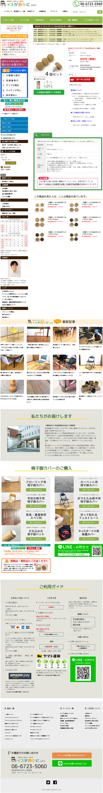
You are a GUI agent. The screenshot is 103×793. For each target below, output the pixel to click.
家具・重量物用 (72, 20)
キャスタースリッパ (35, 727)
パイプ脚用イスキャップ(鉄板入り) (40, 720)
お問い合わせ (6, 206)
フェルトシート (9, 739)
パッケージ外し (64, 723)
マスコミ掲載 (6, 197)
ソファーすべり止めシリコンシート (40, 739)
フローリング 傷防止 (8, 312)
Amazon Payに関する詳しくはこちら (18, 692)
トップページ (8, 11)
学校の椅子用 (39, 20)
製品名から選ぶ (6, 123)
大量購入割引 (64, 716)
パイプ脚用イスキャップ (37, 723)
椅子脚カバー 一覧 (19, 11)
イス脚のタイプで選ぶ (8, 119)
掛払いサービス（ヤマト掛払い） (69, 718)
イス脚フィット (9, 714)
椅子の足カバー (6, 314)
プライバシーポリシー (91, 718)
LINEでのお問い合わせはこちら (75, 764)
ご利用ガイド (31, 11)
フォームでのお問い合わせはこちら (72, 755)
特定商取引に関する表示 (91, 721)
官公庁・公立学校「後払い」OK (11, 145)
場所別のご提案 (6, 131)
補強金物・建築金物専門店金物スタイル (14, 302)
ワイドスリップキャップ (11, 727)
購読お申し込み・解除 (8, 213)
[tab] (43, 135)
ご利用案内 (5, 204)
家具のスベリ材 (34, 733)
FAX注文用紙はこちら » (51, 634)
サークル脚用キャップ (36, 714)
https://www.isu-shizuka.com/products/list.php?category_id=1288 (90, 67)
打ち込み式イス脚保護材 (55, 29)
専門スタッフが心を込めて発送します (49, 675)
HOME (35, 29)
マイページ (53, 11)
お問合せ (65, 11)
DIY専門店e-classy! (8, 291)
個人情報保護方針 (7, 194)
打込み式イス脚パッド (11, 730)
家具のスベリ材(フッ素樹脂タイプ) (40, 736)
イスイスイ (8, 733)
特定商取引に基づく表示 (9, 191)
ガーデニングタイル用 (68, 35)
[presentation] (43, 135)
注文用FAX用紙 (64, 726)
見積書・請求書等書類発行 (67, 721)
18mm (64, 39)
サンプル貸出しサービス (91, 20)
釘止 (64, 41)
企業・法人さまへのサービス (10, 148)
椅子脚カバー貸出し (8, 181)
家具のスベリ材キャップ (11, 723)
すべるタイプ (66, 31)
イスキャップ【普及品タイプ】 (13, 736)
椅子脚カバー (6, 317)
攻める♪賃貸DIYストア (9, 305)
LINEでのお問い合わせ (91, 728)
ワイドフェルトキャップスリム (13, 720)
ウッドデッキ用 (67, 33)
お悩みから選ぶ (6, 127)
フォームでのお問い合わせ (92, 726)
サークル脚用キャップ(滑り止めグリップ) (41, 717)
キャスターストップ (35, 730)
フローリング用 (8, 20)
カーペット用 (24, 20)
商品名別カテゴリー (43, 29)
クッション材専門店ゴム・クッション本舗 (14, 294)
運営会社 (87, 716)
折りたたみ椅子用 (55, 20)
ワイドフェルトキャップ (11, 717)
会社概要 (4, 188)
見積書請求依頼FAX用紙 (66, 728)
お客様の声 (42, 11)
